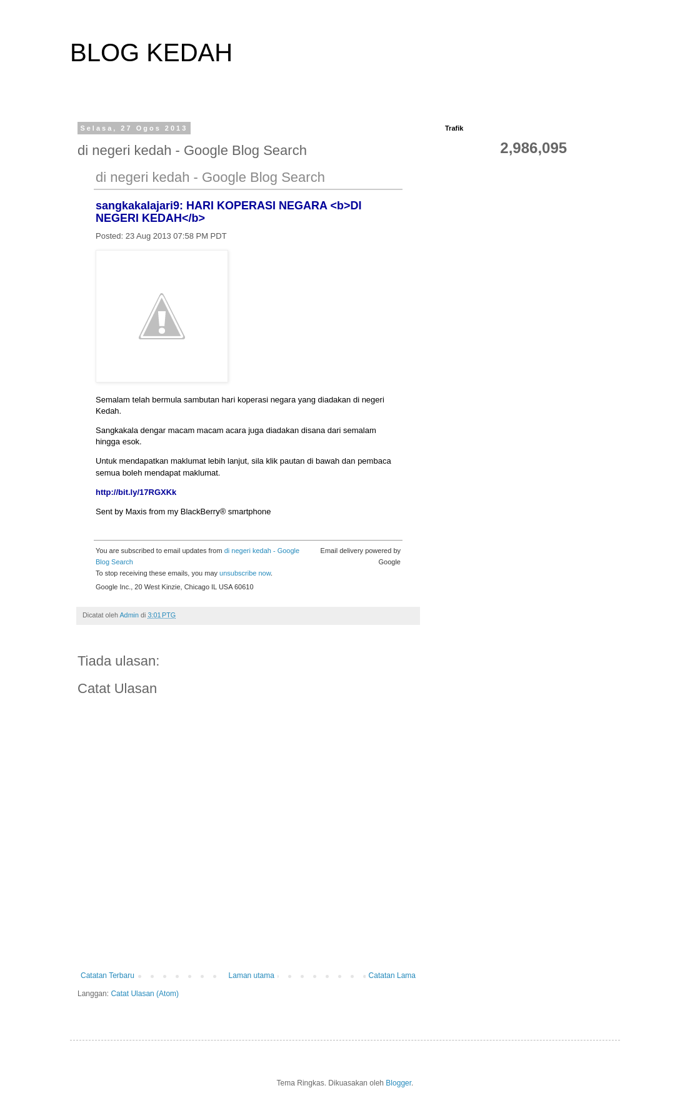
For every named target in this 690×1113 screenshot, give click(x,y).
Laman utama (251, 975)
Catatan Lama (392, 975)
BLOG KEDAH (151, 52)
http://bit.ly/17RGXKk (136, 492)
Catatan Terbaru (107, 975)
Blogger (398, 1083)
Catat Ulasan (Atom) (145, 993)
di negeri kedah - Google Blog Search (210, 177)
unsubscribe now (245, 573)
